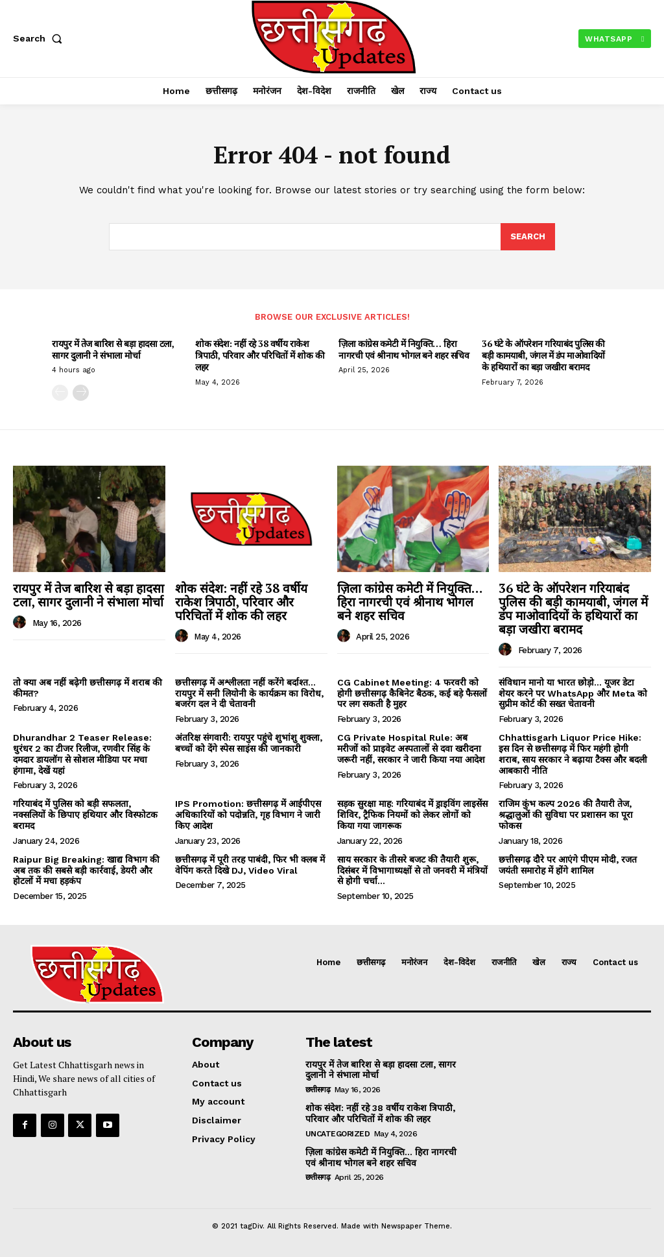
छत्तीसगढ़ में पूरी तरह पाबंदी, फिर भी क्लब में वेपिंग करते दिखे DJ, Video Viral (250, 865)
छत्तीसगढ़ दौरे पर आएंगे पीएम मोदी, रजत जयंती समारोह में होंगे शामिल (568, 865)
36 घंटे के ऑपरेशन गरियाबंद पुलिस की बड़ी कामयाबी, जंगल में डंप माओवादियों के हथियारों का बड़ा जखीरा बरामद (543, 355)
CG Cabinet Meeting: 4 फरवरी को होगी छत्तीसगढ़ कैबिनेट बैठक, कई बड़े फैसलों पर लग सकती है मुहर (412, 693)
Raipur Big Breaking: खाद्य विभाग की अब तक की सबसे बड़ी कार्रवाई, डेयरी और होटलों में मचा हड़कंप (86, 870)
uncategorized (337, 1133)
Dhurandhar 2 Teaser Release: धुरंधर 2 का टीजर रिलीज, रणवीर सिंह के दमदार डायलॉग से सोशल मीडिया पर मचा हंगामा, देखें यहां (82, 753)
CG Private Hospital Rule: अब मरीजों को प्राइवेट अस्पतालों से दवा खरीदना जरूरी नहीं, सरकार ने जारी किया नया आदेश (411, 748)
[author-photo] (21, 623)
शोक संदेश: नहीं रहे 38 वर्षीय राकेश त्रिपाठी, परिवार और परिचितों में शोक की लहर (259, 355)
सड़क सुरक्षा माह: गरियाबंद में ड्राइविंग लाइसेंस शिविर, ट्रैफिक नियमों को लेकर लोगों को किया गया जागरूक (412, 814)
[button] (40, 38)
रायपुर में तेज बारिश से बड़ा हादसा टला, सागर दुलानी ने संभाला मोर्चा (113, 349)
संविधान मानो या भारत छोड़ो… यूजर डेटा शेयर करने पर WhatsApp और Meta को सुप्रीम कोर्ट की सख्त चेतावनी (573, 693)
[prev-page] (60, 393)
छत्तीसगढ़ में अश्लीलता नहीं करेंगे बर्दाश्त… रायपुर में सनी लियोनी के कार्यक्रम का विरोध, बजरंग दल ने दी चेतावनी (249, 693)
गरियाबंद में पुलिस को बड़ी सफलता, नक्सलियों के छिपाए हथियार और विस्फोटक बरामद (85, 814)
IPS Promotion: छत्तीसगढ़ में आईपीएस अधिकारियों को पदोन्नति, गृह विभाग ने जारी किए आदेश (248, 814)
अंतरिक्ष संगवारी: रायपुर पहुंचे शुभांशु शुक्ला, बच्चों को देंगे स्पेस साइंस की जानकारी (248, 743)
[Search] (528, 236)
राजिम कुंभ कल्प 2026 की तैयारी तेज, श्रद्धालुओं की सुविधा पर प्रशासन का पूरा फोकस (566, 814)
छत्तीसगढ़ (318, 1089)
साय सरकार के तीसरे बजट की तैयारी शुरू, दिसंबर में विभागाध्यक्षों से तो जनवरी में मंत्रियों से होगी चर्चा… (412, 870)
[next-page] (81, 393)
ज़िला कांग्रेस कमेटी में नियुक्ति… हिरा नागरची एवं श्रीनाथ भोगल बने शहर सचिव (403, 349)
